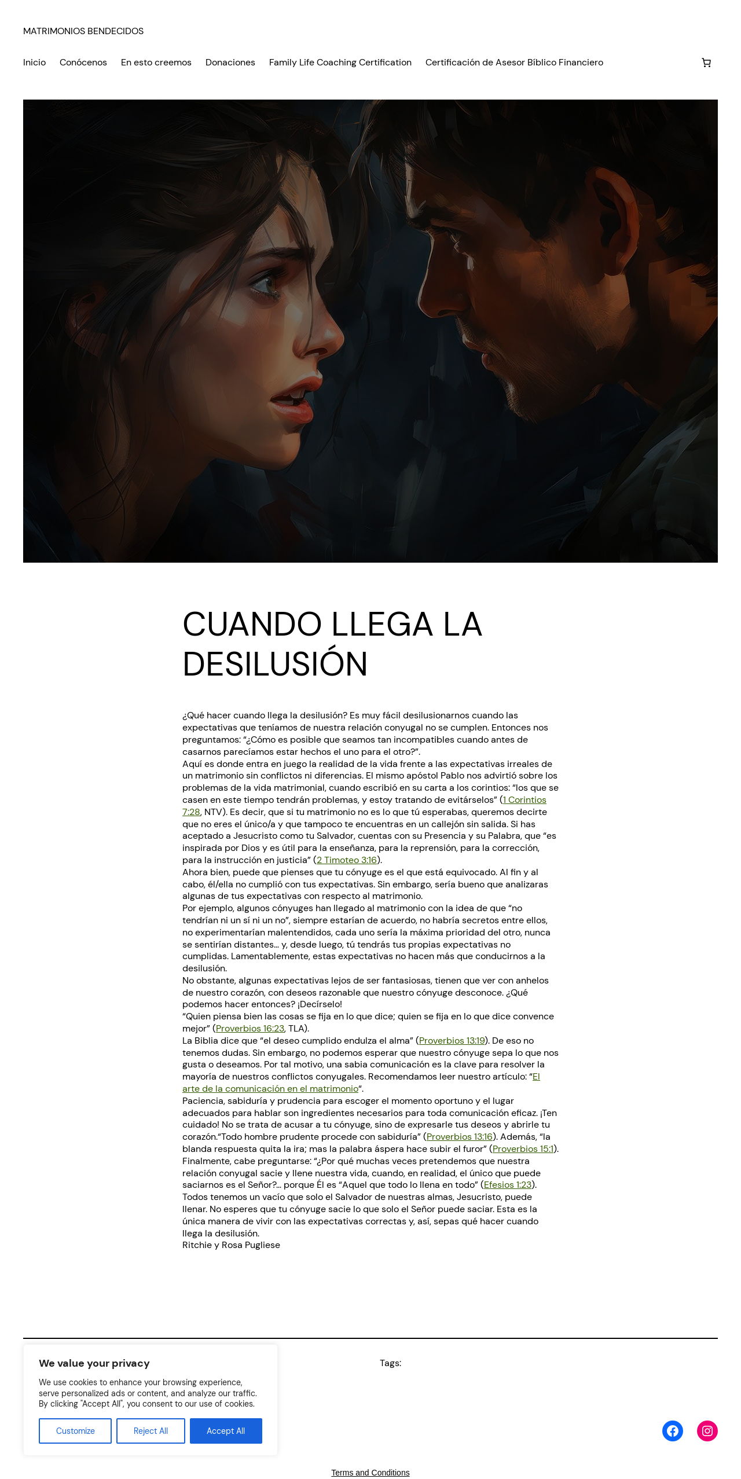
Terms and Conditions (370, 1472)
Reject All (151, 1431)
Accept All (226, 1431)
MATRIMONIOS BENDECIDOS (83, 31)
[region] (150, 1400)
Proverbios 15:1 (523, 1149)
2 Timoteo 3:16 (347, 860)
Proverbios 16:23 (250, 1028)
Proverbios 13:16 (460, 1137)
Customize (75, 1431)
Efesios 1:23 (507, 1185)
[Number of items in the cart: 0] (706, 62)
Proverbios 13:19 (452, 1040)
